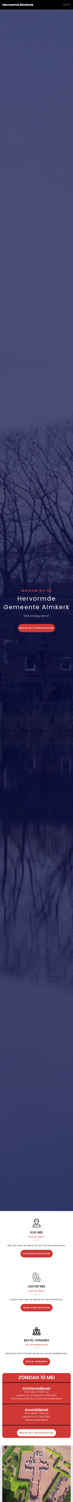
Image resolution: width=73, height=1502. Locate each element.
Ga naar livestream (36, 1253)
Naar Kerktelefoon (36, 1307)
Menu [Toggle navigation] (67, 4)
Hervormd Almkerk (17, 5)
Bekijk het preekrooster (36, 628)
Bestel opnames (36, 1361)
